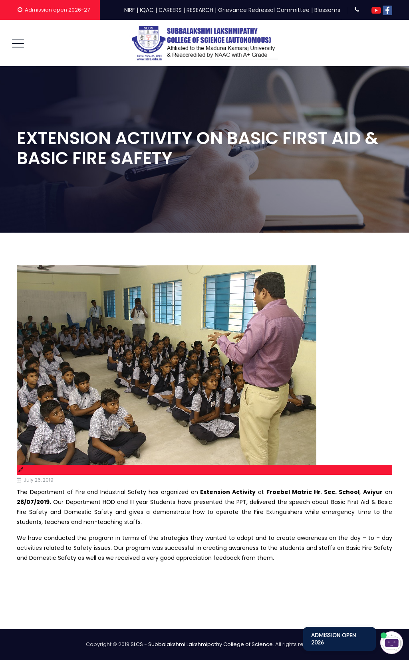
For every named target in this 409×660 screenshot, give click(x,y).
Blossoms (327, 10)
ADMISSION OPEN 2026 (333, 639)
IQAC (147, 10)
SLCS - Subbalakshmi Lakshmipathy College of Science (202, 644)
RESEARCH (200, 10)
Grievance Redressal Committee (264, 10)
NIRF (129, 10)
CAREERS (170, 10)
